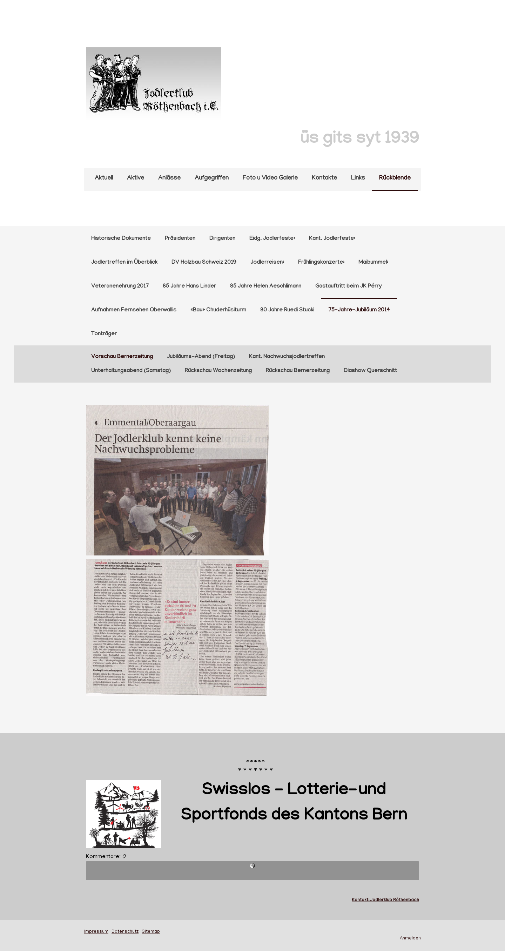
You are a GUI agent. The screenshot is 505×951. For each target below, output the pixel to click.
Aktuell (104, 178)
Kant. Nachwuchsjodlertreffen (287, 357)
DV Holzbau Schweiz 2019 (203, 262)
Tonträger (104, 334)
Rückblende (395, 178)
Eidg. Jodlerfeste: (272, 239)
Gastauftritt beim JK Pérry (348, 286)
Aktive (135, 178)
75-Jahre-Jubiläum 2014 (359, 310)
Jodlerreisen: (267, 262)
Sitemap (151, 932)
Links (358, 178)
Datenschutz (125, 932)
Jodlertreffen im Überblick (124, 262)
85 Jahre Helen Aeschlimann (265, 286)
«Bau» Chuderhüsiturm (218, 310)
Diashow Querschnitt (370, 371)
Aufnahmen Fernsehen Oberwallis (133, 310)
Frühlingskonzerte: (321, 262)
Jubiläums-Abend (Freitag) (201, 357)
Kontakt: (361, 900)
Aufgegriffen (212, 178)
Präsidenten (180, 239)
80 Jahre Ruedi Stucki (287, 310)
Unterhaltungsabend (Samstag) (131, 371)
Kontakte (324, 178)
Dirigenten (222, 239)
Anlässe (169, 178)
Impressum (96, 932)
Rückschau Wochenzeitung (218, 371)
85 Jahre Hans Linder (189, 286)
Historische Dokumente (121, 239)
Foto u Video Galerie (270, 178)
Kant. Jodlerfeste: (332, 239)
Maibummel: (373, 262)
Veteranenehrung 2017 (120, 286)
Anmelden (410, 938)
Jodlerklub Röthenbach (394, 900)
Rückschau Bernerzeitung (298, 371)
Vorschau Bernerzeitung (122, 357)
